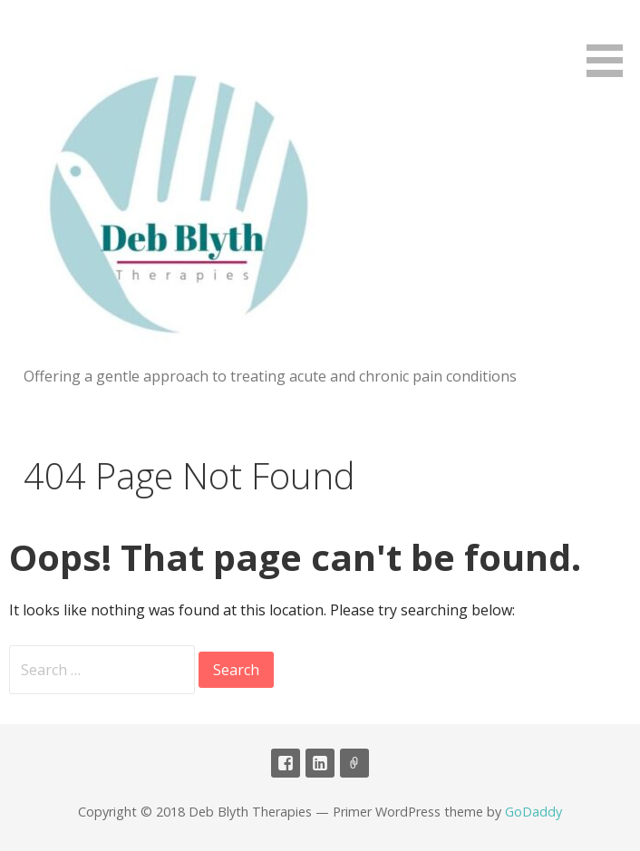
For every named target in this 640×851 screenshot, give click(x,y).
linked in (320, 763)
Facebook (285, 763)
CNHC (354, 763)
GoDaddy (533, 811)
